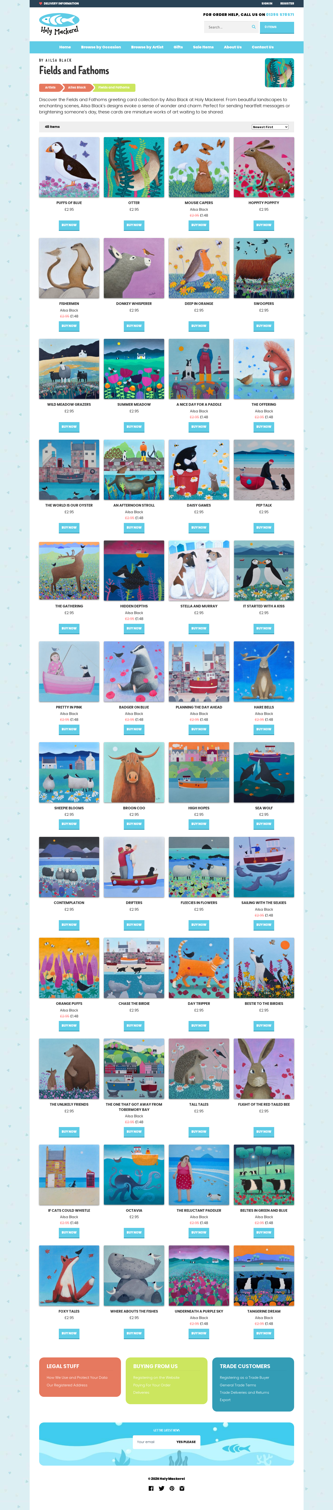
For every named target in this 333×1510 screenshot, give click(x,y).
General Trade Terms (238, 1385)
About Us (233, 47)
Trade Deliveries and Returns (244, 1392)
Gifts (178, 47)
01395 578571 (280, 15)
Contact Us (263, 47)
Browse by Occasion (101, 47)
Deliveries (141, 1392)
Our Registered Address (67, 1385)
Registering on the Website (156, 1378)
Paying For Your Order (152, 1385)
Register (287, 3)
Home (65, 47)
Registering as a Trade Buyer (244, 1378)
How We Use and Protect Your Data (77, 1378)
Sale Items (203, 47)
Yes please (186, 1442)
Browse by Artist (147, 47)
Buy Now (69, 225)
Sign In (267, 3)
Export (225, 1400)
